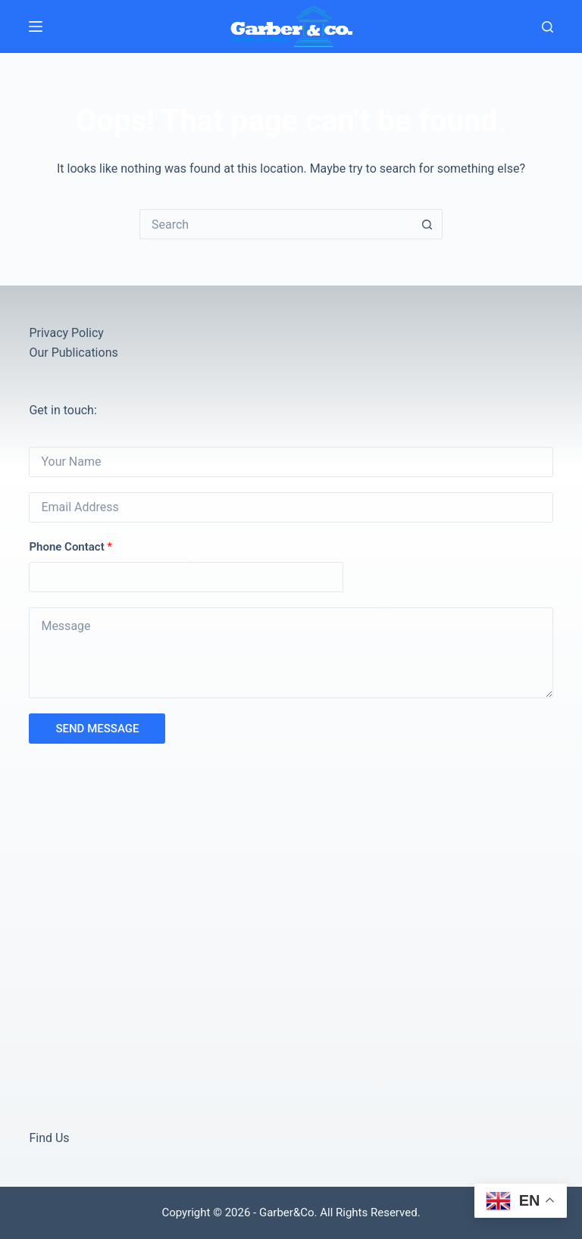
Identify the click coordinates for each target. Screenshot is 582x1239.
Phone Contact (70, 547)
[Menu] (35, 26)
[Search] (547, 27)
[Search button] (427, 224)
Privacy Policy (66, 333)
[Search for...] (275, 224)
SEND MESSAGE (97, 728)
